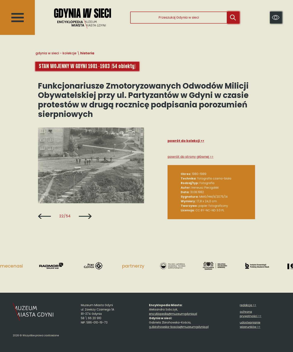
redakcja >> (248, 305)
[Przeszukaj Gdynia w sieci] (178, 18)
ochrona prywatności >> (250, 314)
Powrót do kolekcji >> (186, 140)
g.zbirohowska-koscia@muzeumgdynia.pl (179, 327)
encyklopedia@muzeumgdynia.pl (173, 314)
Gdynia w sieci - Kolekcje (55, 53)
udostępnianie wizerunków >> (250, 324)
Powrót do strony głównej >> (191, 156)
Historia (87, 53)
